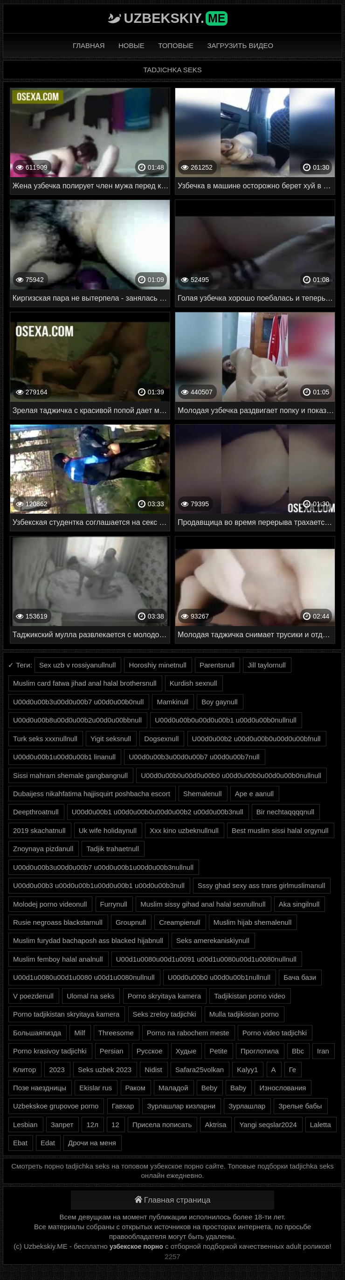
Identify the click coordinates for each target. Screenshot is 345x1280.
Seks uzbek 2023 (104, 1070)
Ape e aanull (254, 794)
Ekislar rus (95, 1088)
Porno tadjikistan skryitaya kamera (66, 1014)
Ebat (20, 1143)
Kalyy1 (247, 1070)
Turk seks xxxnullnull (45, 739)
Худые (186, 1051)
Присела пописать (162, 1125)
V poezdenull (33, 996)
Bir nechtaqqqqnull (285, 812)
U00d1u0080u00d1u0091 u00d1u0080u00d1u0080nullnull (206, 959)
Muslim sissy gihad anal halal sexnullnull (202, 904)
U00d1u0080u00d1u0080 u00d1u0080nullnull (84, 977)
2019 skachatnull (39, 830)
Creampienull (179, 922)
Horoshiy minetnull (157, 665)
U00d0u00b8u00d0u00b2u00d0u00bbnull (77, 720)
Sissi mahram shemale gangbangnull (70, 775)
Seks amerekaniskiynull (212, 940)
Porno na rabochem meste (188, 1033)
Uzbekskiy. (176, 18)
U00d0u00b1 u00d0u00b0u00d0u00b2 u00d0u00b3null (157, 812)
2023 (56, 1070)
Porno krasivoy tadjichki (50, 1051)
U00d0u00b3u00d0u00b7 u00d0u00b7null (194, 757)
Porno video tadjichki (274, 1033)
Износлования (282, 1088)
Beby (209, 1088)
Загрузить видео (240, 45)
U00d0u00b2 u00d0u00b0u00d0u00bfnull (256, 739)
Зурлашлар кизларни (181, 1106)
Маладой (173, 1088)
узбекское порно (136, 1246)
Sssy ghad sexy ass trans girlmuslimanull (261, 885)
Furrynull (113, 904)
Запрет (62, 1125)
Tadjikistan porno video (249, 996)
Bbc (298, 1051)
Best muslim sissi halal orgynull (280, 830)
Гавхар (123, 1106)
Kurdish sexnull (193, 683)
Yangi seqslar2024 (268, 1125)
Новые (131, 45)
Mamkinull (172, 702)
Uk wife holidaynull (108, 830)
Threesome (116, 1033)
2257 (172, 1256)
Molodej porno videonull (50, 904)
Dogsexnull (161, 739)
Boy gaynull (219, 702)
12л (92, 1125)
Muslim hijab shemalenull (253, 922)
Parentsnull (217, 665)
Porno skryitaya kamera (164, 996)
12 (115, 1125)
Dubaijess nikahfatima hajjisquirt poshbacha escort (91, 794)
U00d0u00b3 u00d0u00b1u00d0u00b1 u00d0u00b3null (99, 885)
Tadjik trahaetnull (112, 849)
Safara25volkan (199, 1070)
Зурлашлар (246, 1106)
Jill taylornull (267, 665)
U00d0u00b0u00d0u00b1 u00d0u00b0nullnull (226, 720)
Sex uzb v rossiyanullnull (77, 665)
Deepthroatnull (36, 812)
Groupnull (131, 922)
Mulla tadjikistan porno (244, 1014)
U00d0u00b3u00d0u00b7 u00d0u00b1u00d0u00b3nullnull (103, 867)
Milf (79, 1033)
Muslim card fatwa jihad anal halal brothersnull (85, 683)
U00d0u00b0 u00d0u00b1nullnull (219, 977)
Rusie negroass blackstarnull (58, 922)
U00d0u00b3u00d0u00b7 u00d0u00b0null (78, 702)
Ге (292, 1070)
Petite (218, 1051)
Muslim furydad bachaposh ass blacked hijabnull (88, 940)
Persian (112, 1051)
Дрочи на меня (92, 1143)
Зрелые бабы (300, 1106)
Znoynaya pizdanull (43, 849)
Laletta (320, 1125)
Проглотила (260, 1051)
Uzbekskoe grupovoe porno (55, 1106)
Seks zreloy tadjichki (164, 1014)
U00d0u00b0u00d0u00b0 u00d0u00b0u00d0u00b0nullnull (231, 775)
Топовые (175, 45)
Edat (48, 1143)
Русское (150, 1051)
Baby (238, 1088)
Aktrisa (215, 1125)
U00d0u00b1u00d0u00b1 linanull (64, 757)
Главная (89, 45)
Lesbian (25, 1125)
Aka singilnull (299, 904)
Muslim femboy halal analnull (58, 959)
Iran (323, 1051)
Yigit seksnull (110, 739)
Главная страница (173, 1200)
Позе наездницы (39, 1088)
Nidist (153, 1070)
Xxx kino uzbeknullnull (184, 830)
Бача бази (299, 977)
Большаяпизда (37, 1033)
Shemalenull (202, 794)
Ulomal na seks (91, 996)
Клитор (24, 1070)
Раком (135, 1088)
